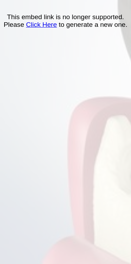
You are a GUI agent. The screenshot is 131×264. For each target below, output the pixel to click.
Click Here (41, 24)
